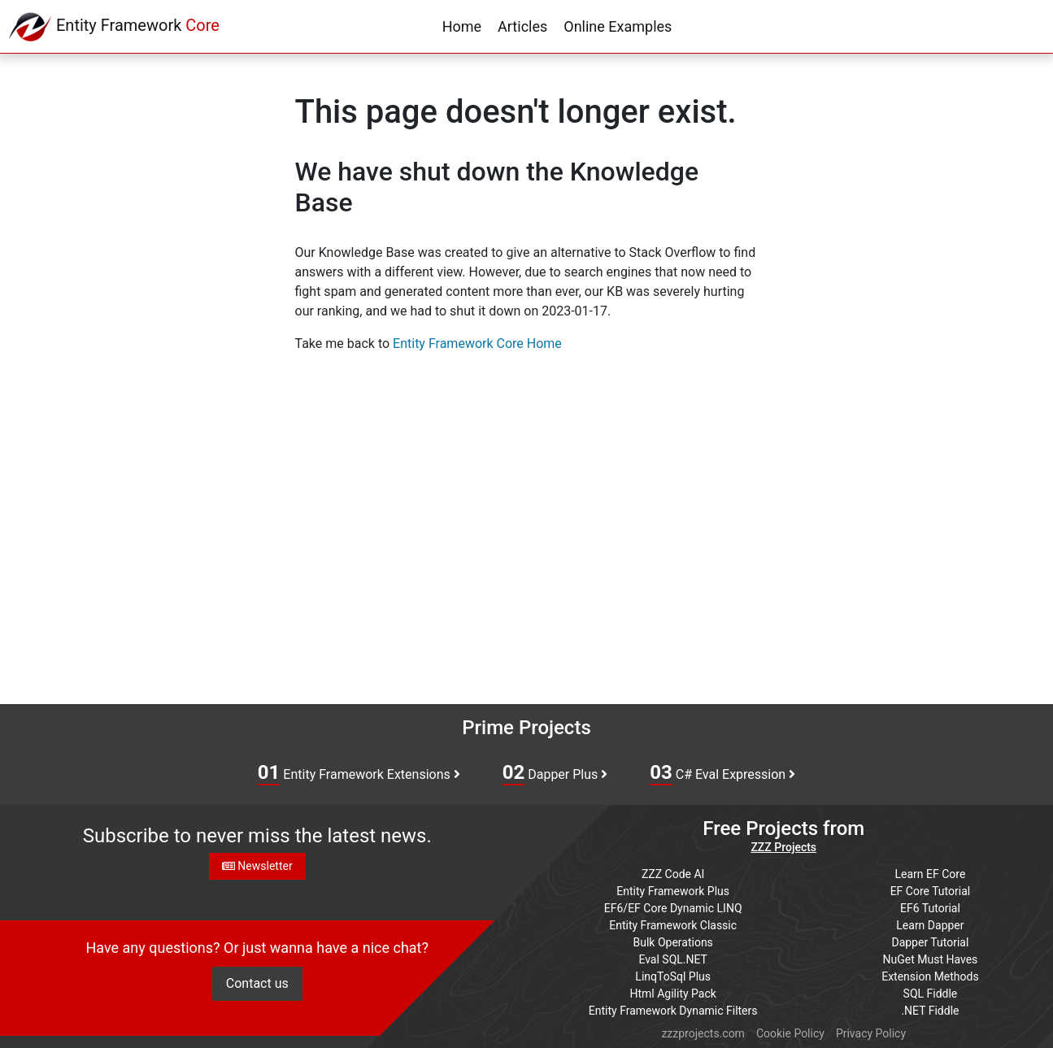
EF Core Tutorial (930, 891)
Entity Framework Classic (673, 925)
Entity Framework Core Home (477, 343)
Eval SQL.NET (672, 959)
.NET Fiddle (930, 1010)
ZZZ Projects (783, 847)
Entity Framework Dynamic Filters (673, 1010)
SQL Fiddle (930, 993)
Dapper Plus (555, 773)
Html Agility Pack (672, 993)
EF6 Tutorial (930, 908)
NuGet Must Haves (930, 959)
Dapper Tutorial (929, 942)
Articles (522, 26)
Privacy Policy (871, 1033)
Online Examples (617, 26)
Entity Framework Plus (672, 891)
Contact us (257, 983)
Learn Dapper (930, 925)
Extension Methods (930, 976)
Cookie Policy (790, 1033)
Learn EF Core (930, 874)
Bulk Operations (673, 942)
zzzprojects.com (702, 1033)
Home (461, 26)
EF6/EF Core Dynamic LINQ (673, 908)
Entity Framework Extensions (359, 773)
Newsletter (257, 865)
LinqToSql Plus (673, 976)
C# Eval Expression (722, 773)
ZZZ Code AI (673, 874)
